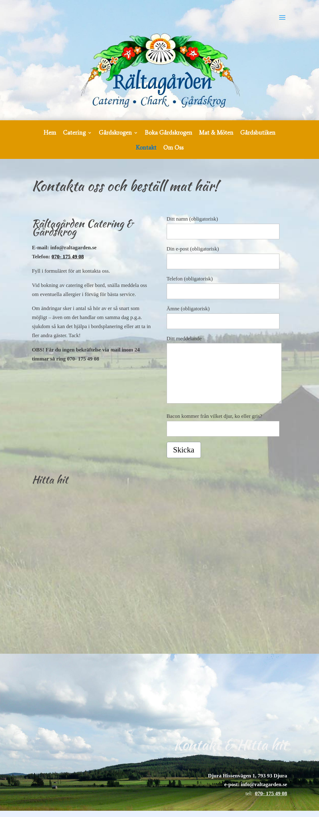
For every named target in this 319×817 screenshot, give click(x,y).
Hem (50, 133)
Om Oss (173, 148)
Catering (74, 133)
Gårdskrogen (115, 133)
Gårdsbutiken (257, 133)
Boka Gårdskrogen (168, 133)
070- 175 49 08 (68, 257)
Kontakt (146, 148)
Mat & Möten (216, 133)
